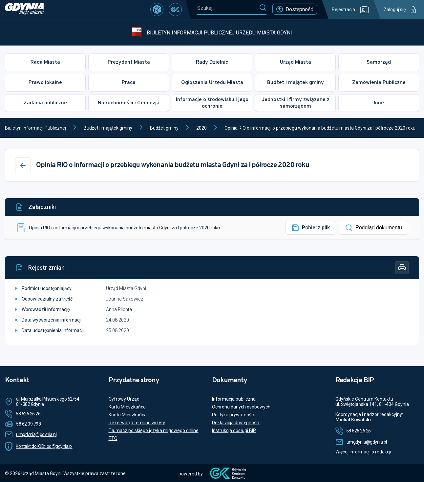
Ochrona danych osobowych (241, 406)
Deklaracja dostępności (236, 422)
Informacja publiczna (234, 399)
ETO (113, 438)
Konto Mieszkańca (128, 414)
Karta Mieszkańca (127, 406)
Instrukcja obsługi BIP (234, 430)
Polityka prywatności (233, 414)
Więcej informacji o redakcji (363, 451)
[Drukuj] (402, 267)
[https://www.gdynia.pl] (24, 9)
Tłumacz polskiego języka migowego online (154, 430)
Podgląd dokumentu (373, 228)
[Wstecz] (23, 165)
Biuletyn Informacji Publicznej (35, 128)
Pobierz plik (310, 228)
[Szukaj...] (228, 8)
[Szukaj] (262, 8)
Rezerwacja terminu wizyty (137, 422)
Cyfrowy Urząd (124, 399)
